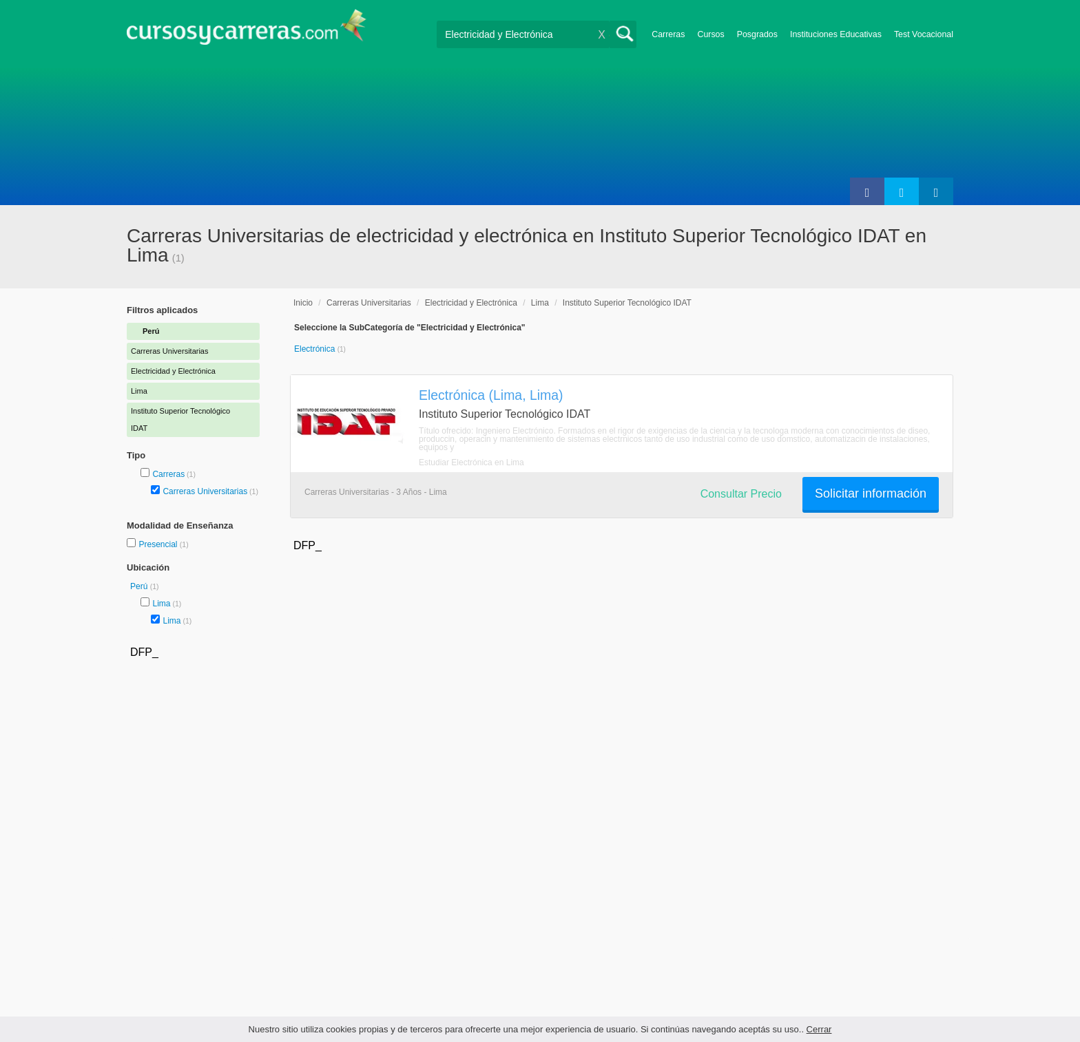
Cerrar (819, 1029)
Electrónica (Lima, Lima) (491, 395)
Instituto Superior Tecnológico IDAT (627, 303)
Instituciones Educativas (836, 34)
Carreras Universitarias (205, 491)
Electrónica (316, 349)
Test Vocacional (923, 34)
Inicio (303, 303)
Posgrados (757, 34)
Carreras (668, 34)
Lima (161, 603)
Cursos (710, 34)
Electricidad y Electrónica (471, 303)
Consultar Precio (741, 494)
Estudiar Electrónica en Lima (471, 462)
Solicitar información (870, 493)
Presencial (158, 544)
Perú (140, 586)
